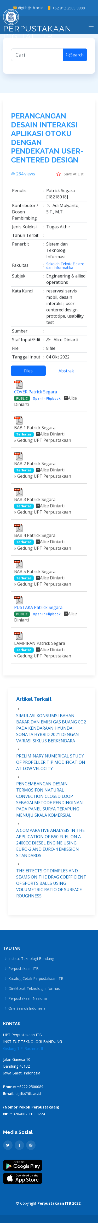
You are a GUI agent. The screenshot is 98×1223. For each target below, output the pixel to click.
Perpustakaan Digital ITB (37, 26)
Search (75, 57)
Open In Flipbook (47, 400)
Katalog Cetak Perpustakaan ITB (36, 978)
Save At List (70, 176)
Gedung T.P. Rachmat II (23, 1048)
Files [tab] (28, 373)
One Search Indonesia (26, 1008)
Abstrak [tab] (66, 373)
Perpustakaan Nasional (28, 998)
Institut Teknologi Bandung (31, 958)
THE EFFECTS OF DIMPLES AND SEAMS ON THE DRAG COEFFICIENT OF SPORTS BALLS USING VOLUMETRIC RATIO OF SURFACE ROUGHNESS (51, 885)
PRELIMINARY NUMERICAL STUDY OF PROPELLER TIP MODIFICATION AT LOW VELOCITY (50, 765)
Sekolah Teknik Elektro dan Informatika (65, 268)
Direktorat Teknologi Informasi (34, 988)
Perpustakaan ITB (23, 968)
